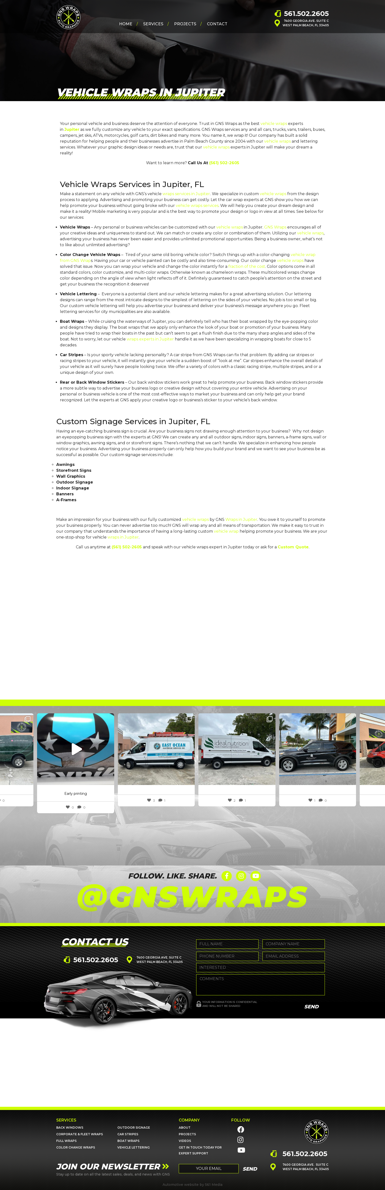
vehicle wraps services (197, 205)
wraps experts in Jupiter (150, 339)
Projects (185, 25)
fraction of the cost (246, 266)
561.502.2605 (306, 14)
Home (125, 25)
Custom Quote (293, 547)
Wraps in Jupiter (241, 519)
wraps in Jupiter (123, 537)
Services (153, 25)
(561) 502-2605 (224, 163)
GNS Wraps (275, 227)
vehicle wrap (226, 531)
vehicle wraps (274, 123)
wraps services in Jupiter (186, 193)
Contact (217, 25)
